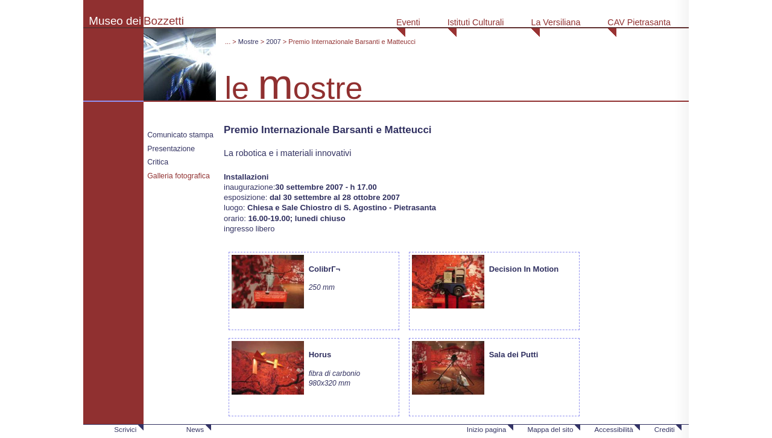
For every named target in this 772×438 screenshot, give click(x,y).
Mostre (248, 41)
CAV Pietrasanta (639, 22)
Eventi (408, 22)
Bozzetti (164, 20)
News (195, 429)
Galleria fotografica (178, 176)
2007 (273, 41)
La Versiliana (555, 22)
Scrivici (125, 429)
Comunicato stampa (180, 135)
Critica (157, 162)
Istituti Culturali (476, 22)
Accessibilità (613, 429)
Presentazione (171, 149)
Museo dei (115, 20)
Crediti (664, 429)
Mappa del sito (550, 429)
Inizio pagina (487, 429)
